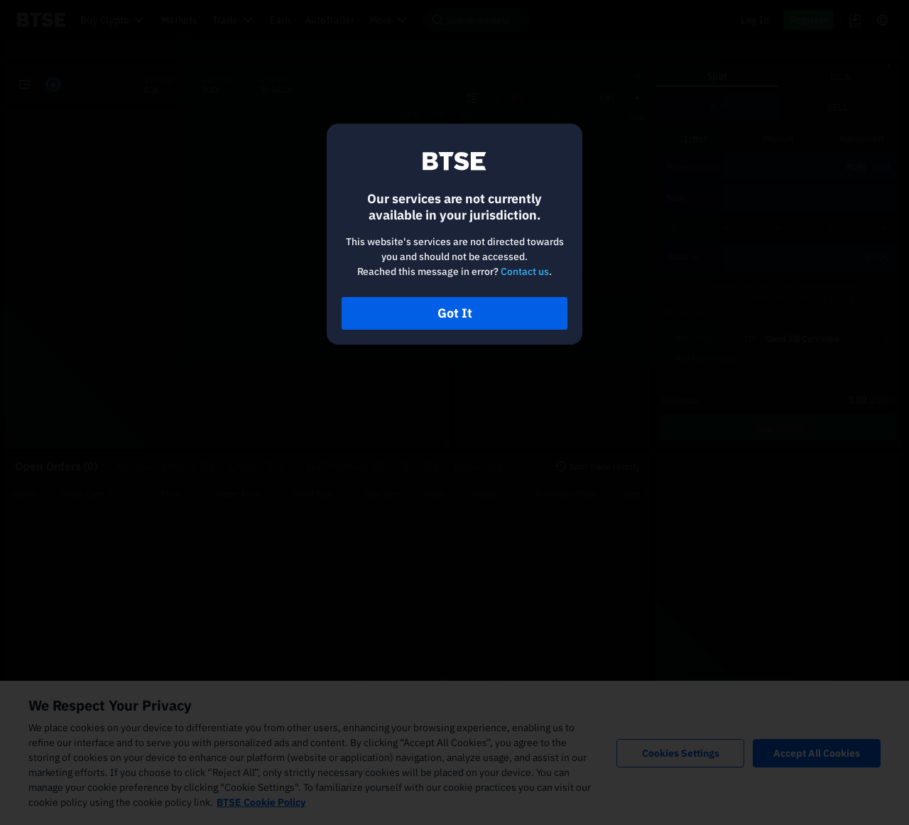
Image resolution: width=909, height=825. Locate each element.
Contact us (525, 271)
